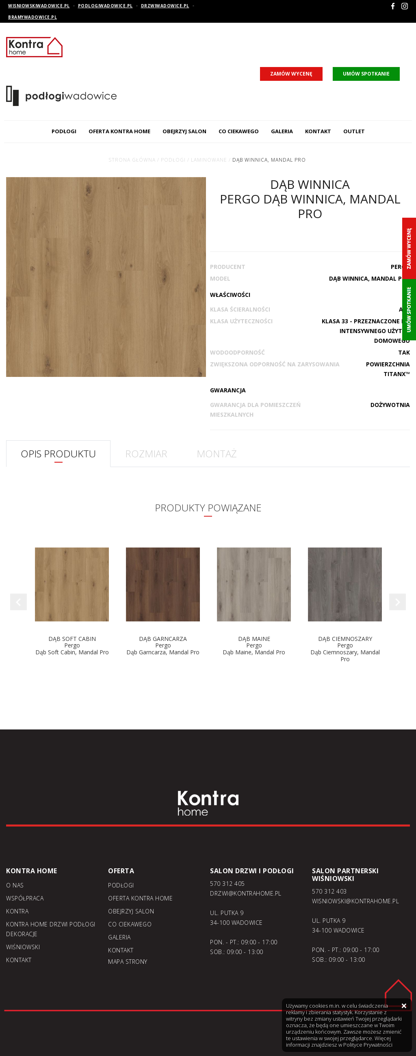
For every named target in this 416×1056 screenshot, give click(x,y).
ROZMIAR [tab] (146, 453)
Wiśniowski (23, 947)
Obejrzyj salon (184, 131)
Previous (18, 602)
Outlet (354, 131)
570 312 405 (227, 883)
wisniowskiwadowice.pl (39, 6)
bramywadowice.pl (32, 17)
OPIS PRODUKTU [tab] (58, 453)
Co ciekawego (239, 131)
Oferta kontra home (119, 131)
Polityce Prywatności (367, 1044)
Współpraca (24, 898)
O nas (15, 885)
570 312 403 (329, 891)
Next (397, 602)
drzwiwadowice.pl (165, 6)
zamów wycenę (291, 73)
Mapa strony (127, 961)
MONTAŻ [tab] (217, 453)
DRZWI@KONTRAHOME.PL (246, 893)
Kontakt (318, 131)
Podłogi (64, 131)
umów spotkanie (366, 73)
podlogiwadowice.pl (105, 6)
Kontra (17, 911)
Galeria (282, 131)
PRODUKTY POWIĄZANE (208, 507)
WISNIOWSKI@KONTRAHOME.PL (355, 901)
